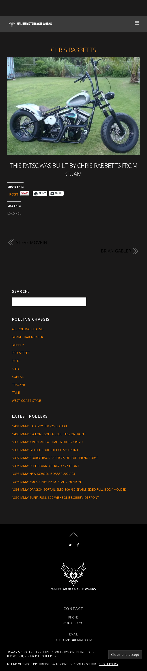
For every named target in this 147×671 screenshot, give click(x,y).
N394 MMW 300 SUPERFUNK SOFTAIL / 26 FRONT (47, 482)
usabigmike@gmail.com (73, 640)
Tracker (18, 385)
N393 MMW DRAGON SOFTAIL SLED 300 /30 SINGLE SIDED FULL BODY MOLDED (69, 489)
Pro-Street (21, 353)
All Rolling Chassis (27, 329)
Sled (15, 369)
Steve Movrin (31, 242)
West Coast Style (26, 400)
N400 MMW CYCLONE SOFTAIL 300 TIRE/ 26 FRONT (49, 434)
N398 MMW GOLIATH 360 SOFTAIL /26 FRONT (45, 450)
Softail (18, 376)
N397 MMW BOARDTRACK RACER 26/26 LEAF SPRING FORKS (55, 458)
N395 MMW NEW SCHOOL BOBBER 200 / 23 (43, 473)
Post (13, 193)
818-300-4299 (73, 623)
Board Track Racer (27, 337)
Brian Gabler (116, 251)
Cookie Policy (108, 664)
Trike (16, 392)
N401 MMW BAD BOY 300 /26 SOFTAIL (40, 426)
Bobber (18, 345)
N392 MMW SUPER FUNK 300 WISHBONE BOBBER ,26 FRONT (55, 497)
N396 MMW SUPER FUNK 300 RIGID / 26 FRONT (45, 466)
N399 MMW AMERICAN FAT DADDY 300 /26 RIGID (47, 442)
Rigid (15, 361)
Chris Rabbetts (73, 50)
